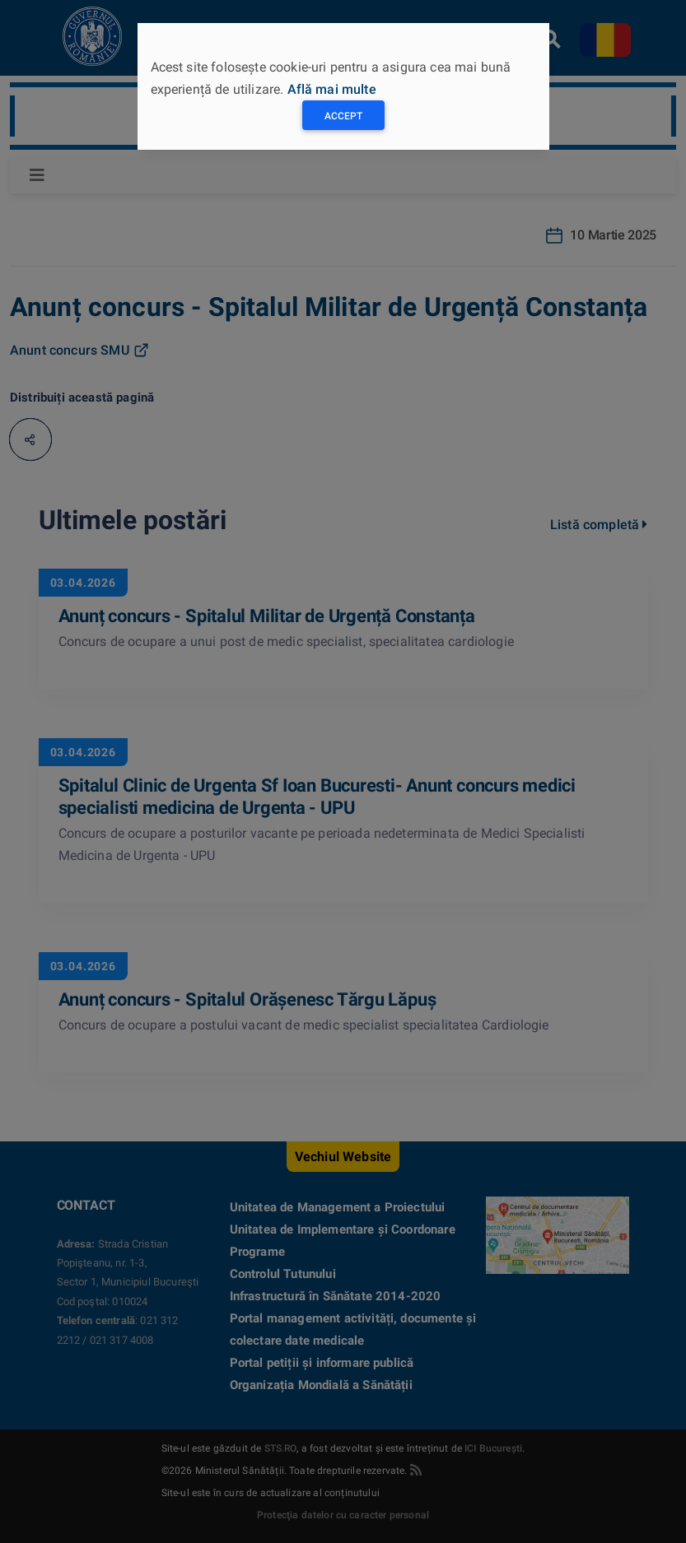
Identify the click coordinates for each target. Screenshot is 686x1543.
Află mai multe (331, 89)
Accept (343, 116)
